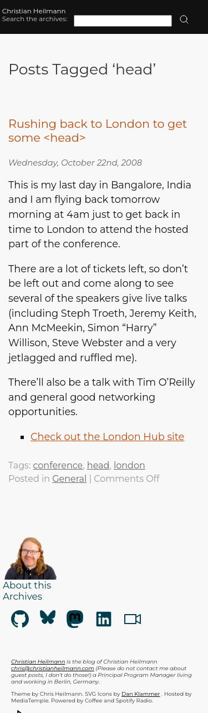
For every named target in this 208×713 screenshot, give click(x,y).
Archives (22, 596)
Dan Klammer (140, 693)
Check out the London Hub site (107, 436)
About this (27, 585)
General (69, 478)
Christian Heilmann (34, 11)
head (98, 465)
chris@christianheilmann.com (52, 668)
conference (58, 465)
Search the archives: (35, 19)
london (129, 465)
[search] (184, 20)
